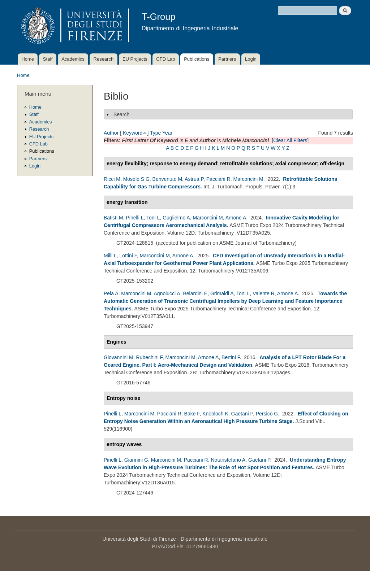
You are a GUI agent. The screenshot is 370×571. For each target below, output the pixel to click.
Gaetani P (242, 414)
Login (251, 59)
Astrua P (194, 179)
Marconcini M (248, 179)
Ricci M (112, 179)
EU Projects (134, 59)
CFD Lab (165, 59)
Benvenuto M (167, 179)
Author (111, 133)
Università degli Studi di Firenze (139, 539)
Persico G (267, 414)
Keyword (132, 133)
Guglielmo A (176, 218)
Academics (73, 59)
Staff (48, 59)
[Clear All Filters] (290, 140)
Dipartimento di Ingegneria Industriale (224, 539)
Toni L (153, 218)
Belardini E (195, 293)
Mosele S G (136, 179)
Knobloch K (215, 414)
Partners (227, 59)
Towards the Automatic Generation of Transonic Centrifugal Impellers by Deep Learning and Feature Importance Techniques (225, 301)
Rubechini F (149, 357)
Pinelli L (134, 218)
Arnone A (235, 218)
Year (167, 133)
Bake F (192, 414)
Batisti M (113, 218)
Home (27, 59)
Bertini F (230, 357)
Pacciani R (218, 179)
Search (121, 114)
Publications (196, 59)
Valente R (263, 293)
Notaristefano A (228, 460)
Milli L (110, 255)
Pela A (111, 293)
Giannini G (136, 460)
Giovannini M (118, 357)
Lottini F (128, 255)
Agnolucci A (167, 293)
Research (104, 59)
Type (155, 133)
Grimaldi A (222, 293)
